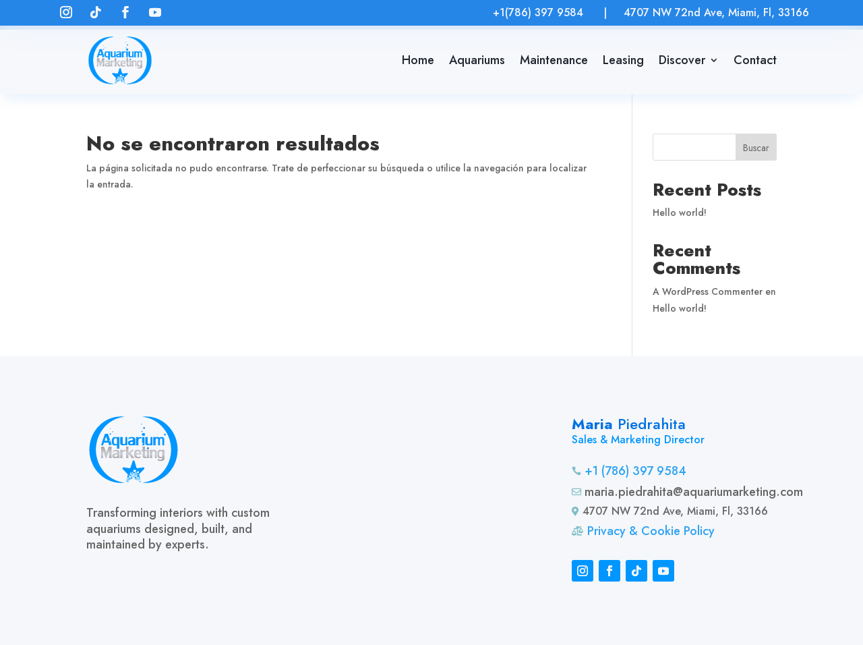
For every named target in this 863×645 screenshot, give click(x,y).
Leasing (623, 60)
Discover (682, 60)
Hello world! (680, 212)
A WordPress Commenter (708, 291)
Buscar (756, 148)
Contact (755, 60)
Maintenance (554, 60)
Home (418, 60)
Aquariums (477, 60)
